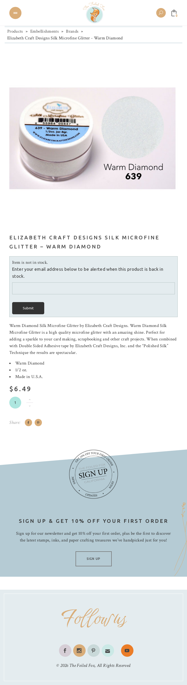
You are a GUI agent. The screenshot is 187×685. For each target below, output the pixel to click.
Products (15, 31)
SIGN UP (93, 558)
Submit (28, 308)
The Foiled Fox (82, 665)
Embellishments (44, 31)
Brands (72, 31)
